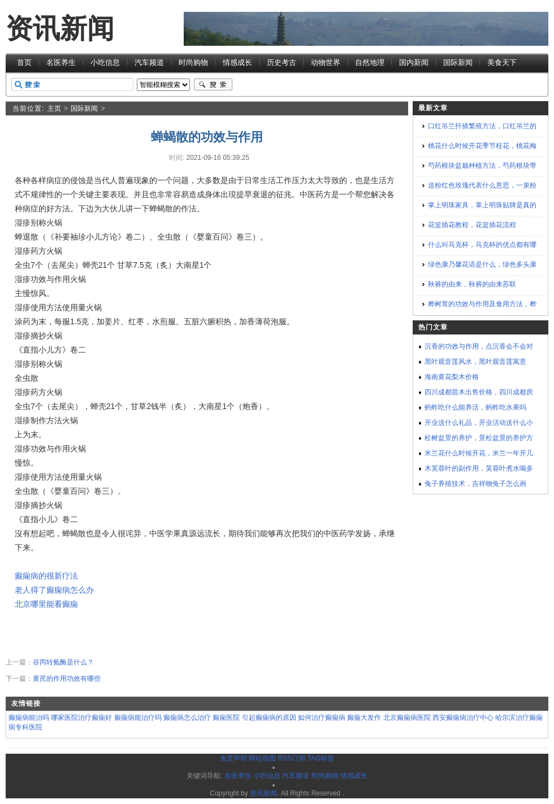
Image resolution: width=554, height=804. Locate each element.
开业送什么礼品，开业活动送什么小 (479, 423)
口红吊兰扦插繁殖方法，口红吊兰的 (482, 126)
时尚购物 (193, 62)
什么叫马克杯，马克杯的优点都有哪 (482, 245)
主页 (54, 108)
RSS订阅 (291, 758)
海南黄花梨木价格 (452, 377)
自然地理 (369, 62)
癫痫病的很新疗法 (46, 575)
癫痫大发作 (364, 718)
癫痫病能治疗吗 (138, 718)
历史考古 (281, 62)
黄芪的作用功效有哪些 (67, 679)
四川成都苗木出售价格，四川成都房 (479, 392)
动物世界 (325, 62)
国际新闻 (458, 62)
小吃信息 (105, 62)
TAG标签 (320, 758)
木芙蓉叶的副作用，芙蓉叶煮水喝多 (479, 468)
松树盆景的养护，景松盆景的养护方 (479, 438)
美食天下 (502, 62)
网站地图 (262, 758)
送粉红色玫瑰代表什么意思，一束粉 (482, 185)
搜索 (213, 85)
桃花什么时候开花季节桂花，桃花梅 (482, 146)
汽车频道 (149, 62)
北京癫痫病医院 (407, 718)
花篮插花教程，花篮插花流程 (472, 225)
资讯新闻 (60, 29)
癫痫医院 (226, 718)
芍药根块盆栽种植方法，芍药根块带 (482, 166)
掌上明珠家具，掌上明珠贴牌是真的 (482, 205)
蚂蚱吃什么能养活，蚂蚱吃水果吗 (475, 407)
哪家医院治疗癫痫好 (81, 718)
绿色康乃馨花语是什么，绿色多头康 (482, 264)
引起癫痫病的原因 (269, 718)
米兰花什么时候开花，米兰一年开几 (479, 453)
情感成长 (237, 62)
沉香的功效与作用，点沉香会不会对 (479, 346)
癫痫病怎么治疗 (187, 718)
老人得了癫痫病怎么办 (54, 589)
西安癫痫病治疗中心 (463, 718)
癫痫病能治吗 (28, 718)
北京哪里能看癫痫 (46, 604)
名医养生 (61, 62)
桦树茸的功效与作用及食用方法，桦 (482, 304)
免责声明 (233, 758)
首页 (24, 62)
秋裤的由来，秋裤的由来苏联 (472, 284)
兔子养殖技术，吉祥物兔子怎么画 (475, 484)
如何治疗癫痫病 (321, 718)
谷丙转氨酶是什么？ (63, 662)
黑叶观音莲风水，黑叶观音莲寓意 (475, 362)
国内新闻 (414, 62)
